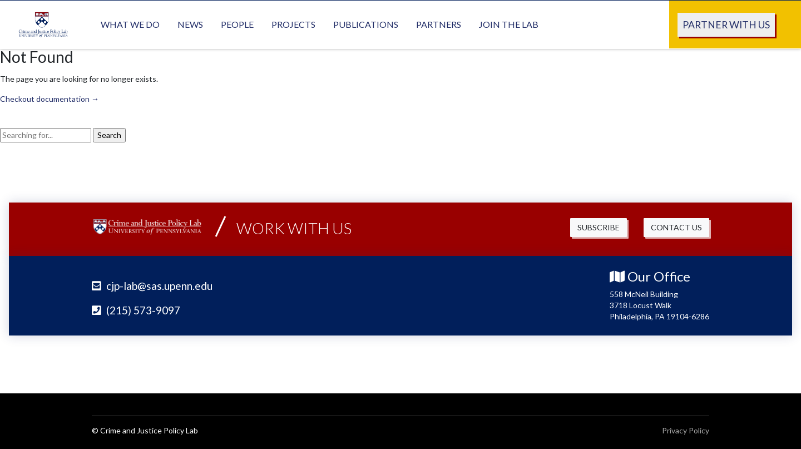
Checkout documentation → (49, 98)
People (237, 23)
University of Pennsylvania (642, 361)
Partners (438, 23)
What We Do (130, 23)
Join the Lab (508, 23)
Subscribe (598, 227)
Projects (293, 23)
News (190, 23)
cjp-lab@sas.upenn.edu (152, 285)
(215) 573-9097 (136, 309)
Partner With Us (726, 24)
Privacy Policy (685, 430)
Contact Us (676, 227)
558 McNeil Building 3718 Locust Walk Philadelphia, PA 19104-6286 (659, 304)
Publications (365, 23)
